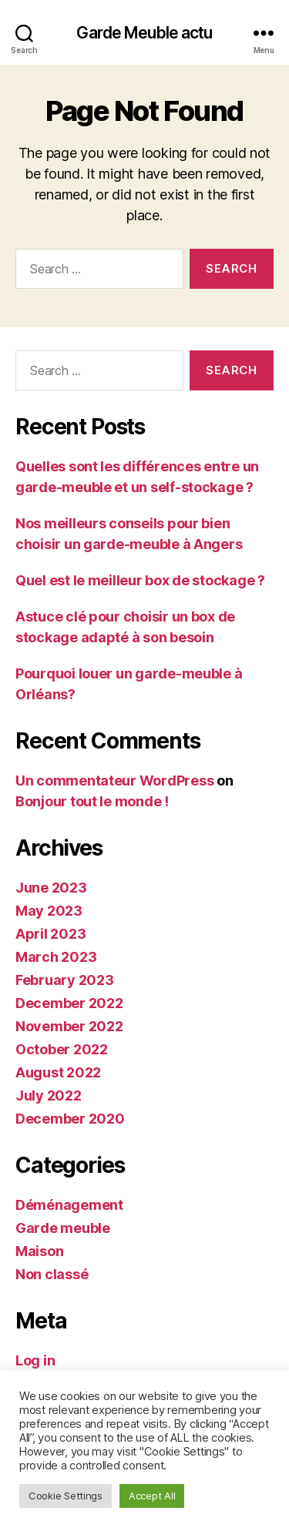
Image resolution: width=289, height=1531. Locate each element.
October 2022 (61, 1049)
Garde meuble (62, 1228)
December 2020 (70, 1119)
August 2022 (58, 1072)
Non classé (51, 1274)
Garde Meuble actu (144, 33)
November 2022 (69, 1026)
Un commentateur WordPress (114, 780)
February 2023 (64, 980)
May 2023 (48, 911)
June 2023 (51, 887)
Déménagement (69, 1205)
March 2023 (55, 957)
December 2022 (69, 1003)
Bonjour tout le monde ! (92, 801)
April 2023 (50, 934)
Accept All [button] (152, 1495)
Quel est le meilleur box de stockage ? (140, 580)
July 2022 (48, 1095)
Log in (35, 1360)
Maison (39, 1251)
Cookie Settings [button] (65, 1495)
